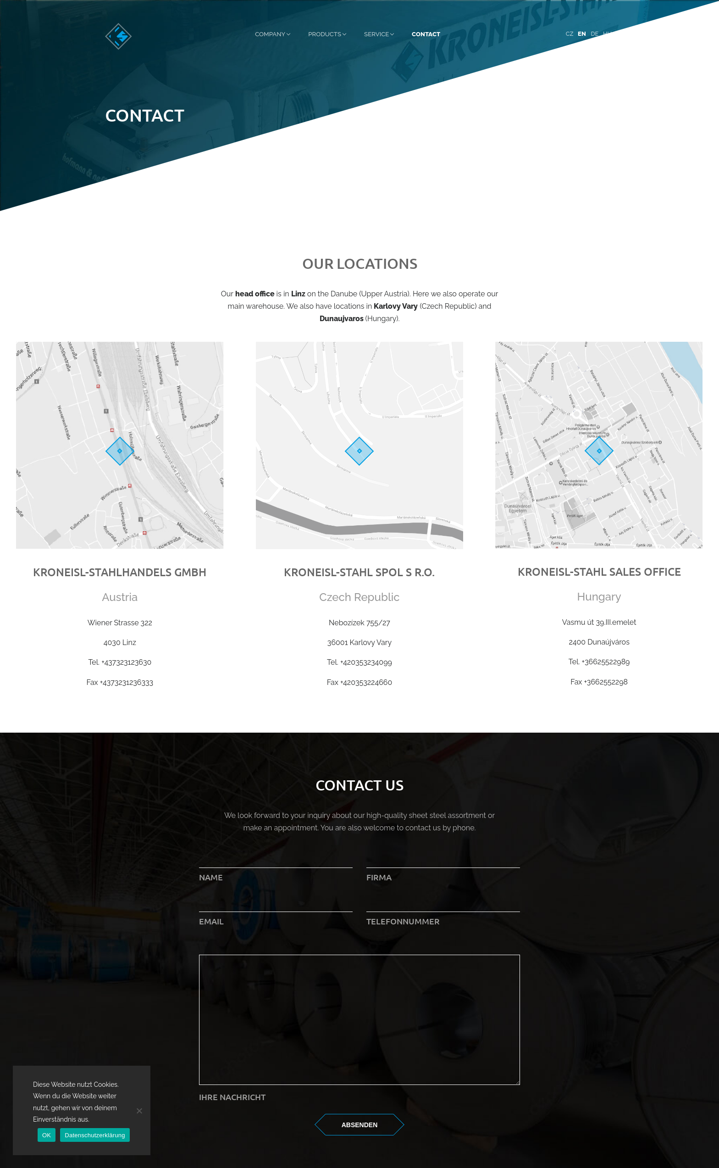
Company (270, 34)
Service (376, 34)
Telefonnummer (443, 911)
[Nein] (139, 1110)
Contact (426, 34)
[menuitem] (570, 34)
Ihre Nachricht (359, 1090)
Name (276, 867)
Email (276, 911)
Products (324, 34)
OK (46, 1135)
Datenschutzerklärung (95, 1135)
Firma (443, 867)
